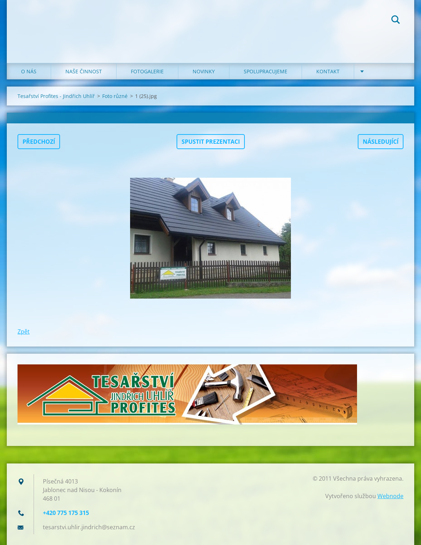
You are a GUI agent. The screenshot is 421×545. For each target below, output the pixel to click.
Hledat (395, 20)
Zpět (24, 331)
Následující (380, 142)
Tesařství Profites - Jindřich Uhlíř (56, 96)
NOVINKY (204, 71)
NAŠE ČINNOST (83, 71)
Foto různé (115, 96)
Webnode (390, 496)
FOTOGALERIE (147, 71)
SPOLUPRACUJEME (265, 71)
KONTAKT (328, 71)
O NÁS (28, 71)
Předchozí (39, 142)
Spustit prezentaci (211, 142)
